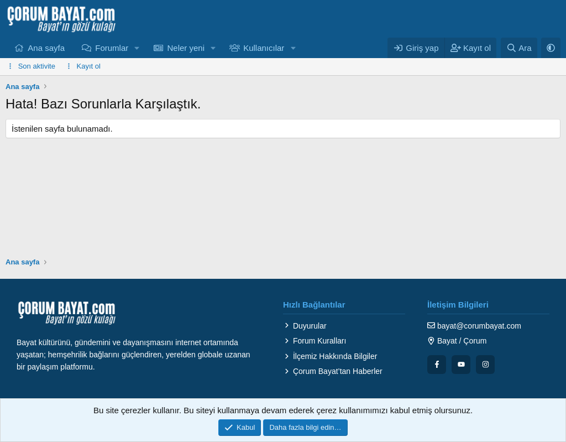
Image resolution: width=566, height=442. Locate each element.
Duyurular (305, 325)
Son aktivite (36, 66)
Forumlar (111, 48)
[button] (137, 48)
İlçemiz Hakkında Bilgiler (330, 356)
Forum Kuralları (314, 340)
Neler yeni (186, 48)
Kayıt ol (89, 66)
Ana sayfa (46, 48)
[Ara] (519, 48)
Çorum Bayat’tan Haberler (332, 371)
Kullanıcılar (263, 48)
